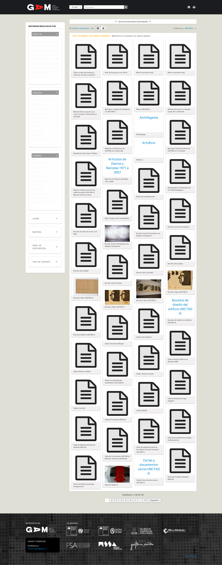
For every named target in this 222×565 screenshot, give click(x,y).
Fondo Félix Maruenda (41, 55)
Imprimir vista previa (79, 28)
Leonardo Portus (39, 109)
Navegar (75, 7)
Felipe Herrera (38, 203)
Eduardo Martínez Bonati (42, 163)
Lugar (35, 218)
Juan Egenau (37, 190)
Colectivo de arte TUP (41, 105)
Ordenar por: (178, 28)
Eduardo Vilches (39, 176)
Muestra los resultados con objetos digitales (131, 36)
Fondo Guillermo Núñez (42, 77)
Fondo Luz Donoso (40, 73)
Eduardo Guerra (38, 172)
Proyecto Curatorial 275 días (43, 100)
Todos (35, 38)
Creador (37, 92)
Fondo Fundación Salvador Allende (43, 68)
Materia (36, 232)
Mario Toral (37, 168)
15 (145, 500)
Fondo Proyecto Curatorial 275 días (43, 46)
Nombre (36, 155)
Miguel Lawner (38, 135)
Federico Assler (38, 198)
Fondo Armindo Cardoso (42, 51)
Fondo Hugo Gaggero (41, 42)
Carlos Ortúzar (38, 185)
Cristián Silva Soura (40, 118)
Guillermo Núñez (39, 140)
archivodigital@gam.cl (37, 549)
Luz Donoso (37, 131)
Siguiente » (154, 500)
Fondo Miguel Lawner (41, 59)
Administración (191, 556)
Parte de (37, 34)
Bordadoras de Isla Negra (43, 181)
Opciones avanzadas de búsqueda (133, 21)
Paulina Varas (37, 127)
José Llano (37, 122)
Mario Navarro (38, 114)
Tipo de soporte (41, 261)
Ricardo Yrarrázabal (40, 194)
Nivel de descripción (39, 246)
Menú (188, 7)
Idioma (194, 7)
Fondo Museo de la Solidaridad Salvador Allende (43, 64)
